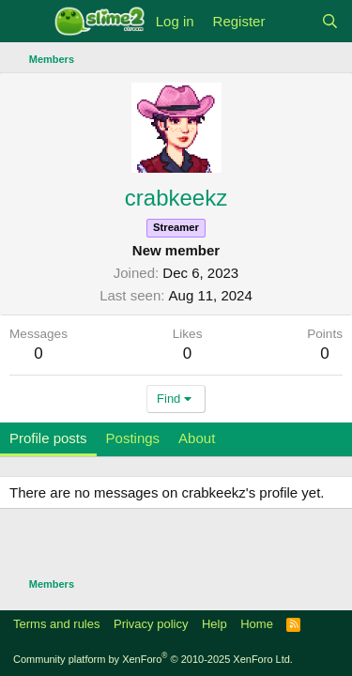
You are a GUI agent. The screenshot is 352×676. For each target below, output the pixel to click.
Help (214, 624)
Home (256, 624)
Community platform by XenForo (153, 659)
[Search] (330, 21)
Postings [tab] (133, 438)
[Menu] (26, 21)
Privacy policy (151, 624)
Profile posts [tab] (48, 438)
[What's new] (292, 21)
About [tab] (196, 438)
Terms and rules (56, 624)
